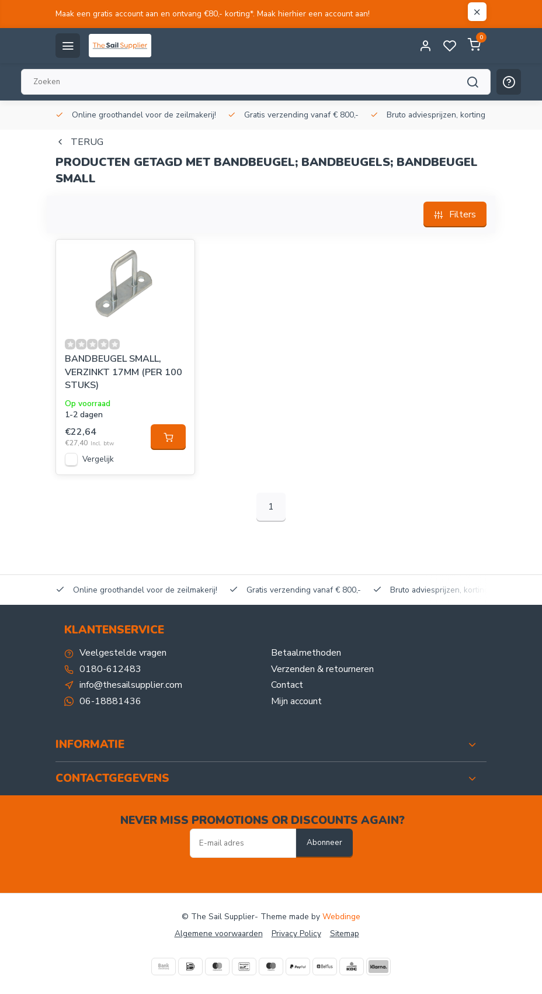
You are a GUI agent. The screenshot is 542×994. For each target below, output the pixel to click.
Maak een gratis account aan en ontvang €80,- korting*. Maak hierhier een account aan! (212, 13)
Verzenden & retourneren (322, 669)
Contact (287, 684)
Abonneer (324, 842)
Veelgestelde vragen (122, 652)
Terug (79, 142)
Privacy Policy (296, 933)
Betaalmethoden (306, 652)
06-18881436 (110, 701)
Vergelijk (98, 459)
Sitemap (344, 933)
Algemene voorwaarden (219, 933)
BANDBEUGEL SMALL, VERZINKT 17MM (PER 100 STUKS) (123, 372)
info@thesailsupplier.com (130, 684)
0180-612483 (110, 669)
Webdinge (341, 916)
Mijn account (296, 701)
